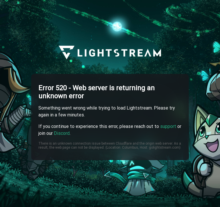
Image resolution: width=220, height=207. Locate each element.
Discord (62, 133)
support (168, 126)
